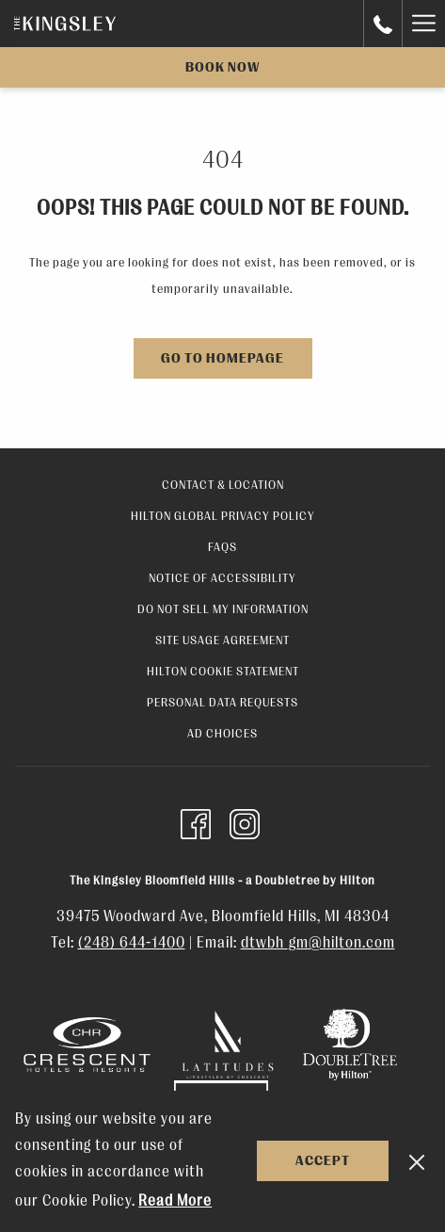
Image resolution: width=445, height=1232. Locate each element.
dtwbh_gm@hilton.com (318, 942)
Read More (175, 1200)
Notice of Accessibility (222, 578)
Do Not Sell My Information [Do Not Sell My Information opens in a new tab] (223, 609)
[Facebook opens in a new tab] (196, 822)
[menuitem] (222, 487)
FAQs (222, 547)
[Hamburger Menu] (423, 23)
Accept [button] (322, 1161)
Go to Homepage (222, 358)
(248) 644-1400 (131, 942)
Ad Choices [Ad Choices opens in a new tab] (222, 733)
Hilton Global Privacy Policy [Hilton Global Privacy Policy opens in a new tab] (223, 516)
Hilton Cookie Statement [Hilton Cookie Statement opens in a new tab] (223, 671)
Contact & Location (223, 485)
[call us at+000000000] (382, 23)
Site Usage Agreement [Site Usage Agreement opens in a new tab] (222, 640)
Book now (222, 67)
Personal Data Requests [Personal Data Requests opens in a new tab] (222, 702)
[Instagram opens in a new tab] (245, 822)
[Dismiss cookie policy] (417, 1161)
